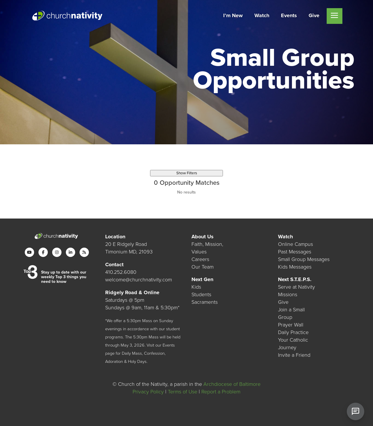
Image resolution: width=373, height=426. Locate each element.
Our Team (202, 267)
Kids (196, 287)
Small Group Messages (304, 259)
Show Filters (186, 173)
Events (169, 345)
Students (201, 294)
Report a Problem (220, 391)
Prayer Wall (290, 325)
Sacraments (204, 302)
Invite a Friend (294, 355)
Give (283, 302)
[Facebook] (43, 252)
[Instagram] (56, 252)
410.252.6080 (120, 272)
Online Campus (295, 244)
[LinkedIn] (70, 252)
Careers (200, 259)
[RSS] (84, 252)
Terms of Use (182, 391)
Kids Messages (295, 267)
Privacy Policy (148, 391)
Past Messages (294, 251)
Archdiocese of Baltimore (232, 384)
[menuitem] (233, 16)
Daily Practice (293, 332)
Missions (287, 294)
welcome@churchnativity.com (138, 279)
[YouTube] (29, 252)
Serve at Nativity (296, 287)
